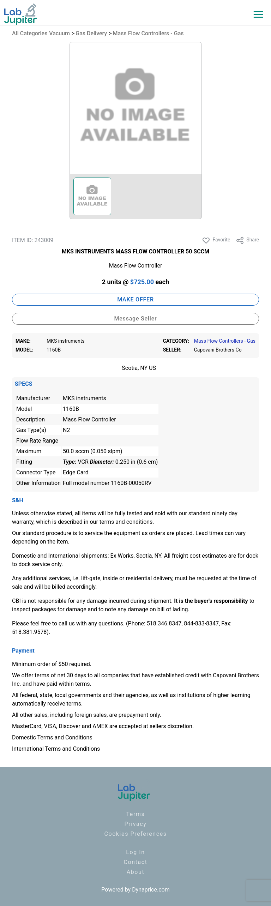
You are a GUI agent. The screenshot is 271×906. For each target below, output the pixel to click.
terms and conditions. (127, 521)
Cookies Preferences (135, 833)
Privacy (136, 824)
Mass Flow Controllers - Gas (148, 33)
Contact (135, 862)
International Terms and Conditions (56, 748)
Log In (135, 852)
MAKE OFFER (135, 299)
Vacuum (59, 33)
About (136, 872)
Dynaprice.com (151, 889)
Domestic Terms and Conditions (52, 737)
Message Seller (135, 318)
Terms (135, 814)
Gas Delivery (91, 33)
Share (247, 240)
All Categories (29, 33)
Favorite (216, 240)
